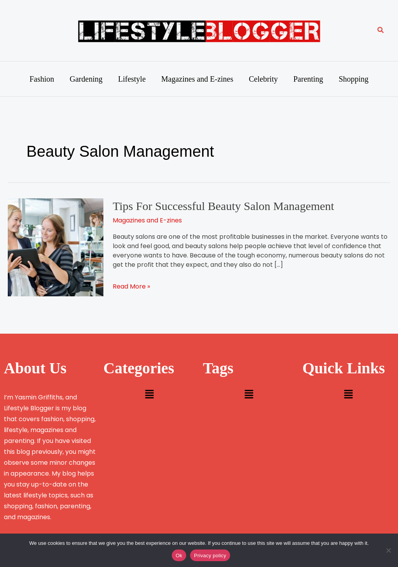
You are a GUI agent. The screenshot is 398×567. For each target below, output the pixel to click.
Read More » (131, 286)
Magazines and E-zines (197, 79)
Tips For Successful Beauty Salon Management (223, 206)
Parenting (308, 79)
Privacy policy (210, 555)
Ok (179, 555)
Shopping (353, 79)
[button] (380, 30)
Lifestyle (132, 79)
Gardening (86, 79)
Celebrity (263, 79)
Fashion (42, 79)
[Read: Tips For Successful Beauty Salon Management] (55, 246)
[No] (388, 550)
